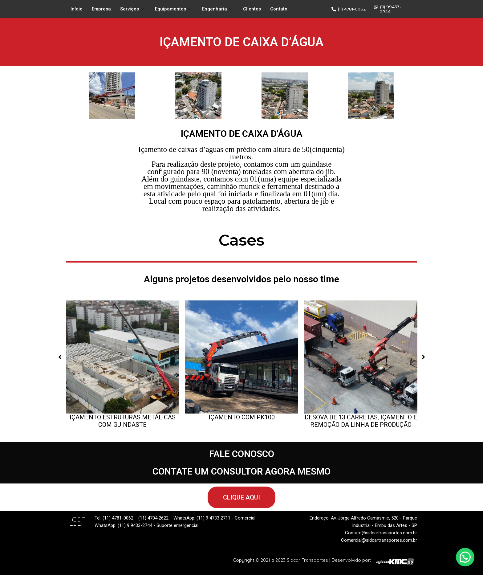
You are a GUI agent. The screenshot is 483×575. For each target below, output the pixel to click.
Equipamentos (174, 9)
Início (77, 9)
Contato (278, 9)
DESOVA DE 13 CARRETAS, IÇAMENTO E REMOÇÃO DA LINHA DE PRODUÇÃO (361, 421)
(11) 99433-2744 (390, 9)
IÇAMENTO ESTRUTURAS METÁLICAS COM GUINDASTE (123, 421)
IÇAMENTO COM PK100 (242, 417)
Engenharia (218, 9)
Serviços (133, 9)
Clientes (252, 9)
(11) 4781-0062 (352, 8)
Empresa (101, 9)
